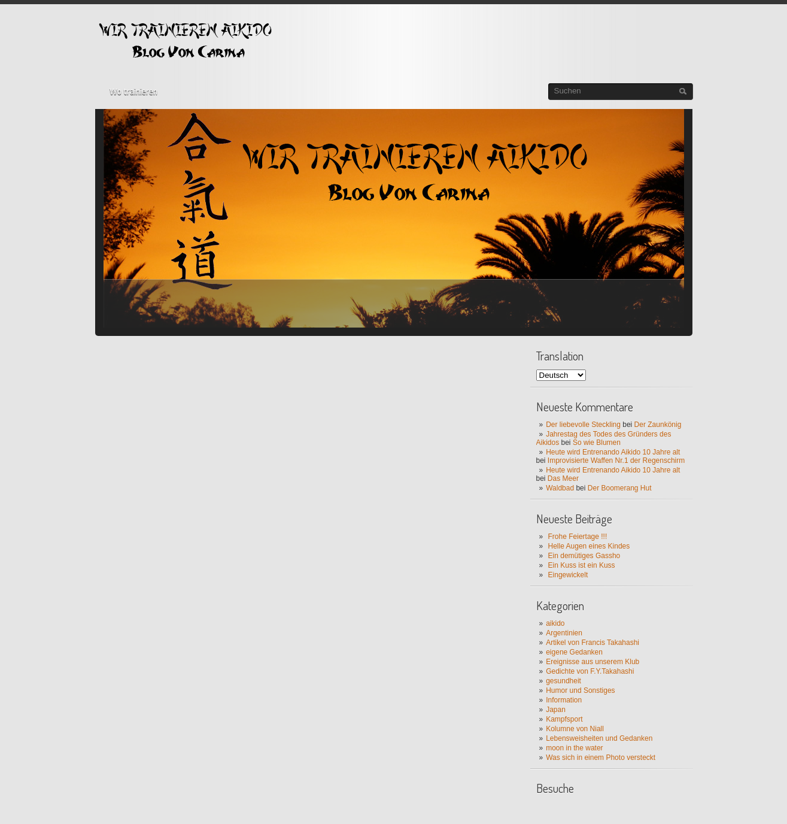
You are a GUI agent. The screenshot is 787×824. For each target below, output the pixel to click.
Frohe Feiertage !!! (577, 536)
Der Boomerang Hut (620, 488)
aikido (555, 623)
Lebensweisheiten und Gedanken (599, 738)
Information (564, 700)
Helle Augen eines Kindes (589, 546)
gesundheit (563, 681)
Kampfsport (564, 719)
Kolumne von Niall (575, 729)
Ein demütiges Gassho (584, 556)
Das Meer (563, 478)
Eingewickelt (568, 575)
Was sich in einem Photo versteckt (600, 757)
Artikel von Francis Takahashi (592, 642)
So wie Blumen (597, 442)
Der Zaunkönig (658, 424)
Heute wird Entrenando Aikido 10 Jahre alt (613, 452)
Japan (556, 709)
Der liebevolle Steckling (583, 424)
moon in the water (574, 748)
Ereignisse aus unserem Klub (592, 662)
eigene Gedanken (574, 652)
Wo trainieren (133, 91)
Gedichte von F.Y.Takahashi (590, 671)
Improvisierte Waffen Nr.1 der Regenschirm (616, 460)
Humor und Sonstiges (580, 690)
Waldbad (560, 488)
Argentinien (564, 633)
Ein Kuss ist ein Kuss (581, 565)
